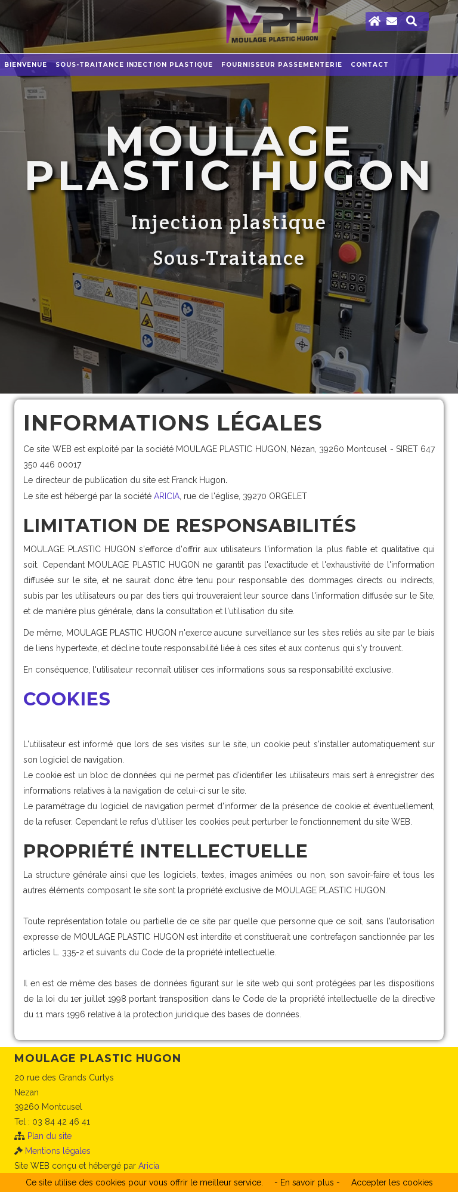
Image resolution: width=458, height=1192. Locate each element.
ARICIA (167, 496)
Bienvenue (25, 65)
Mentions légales (58, 1151)
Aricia (148, 1166)
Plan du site (49, 1136)
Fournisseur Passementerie (281, 65)
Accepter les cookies (392, 1182)
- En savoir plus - (307, 1182)
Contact (370, 65)
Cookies (67, 699)
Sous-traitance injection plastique (134, 65)
